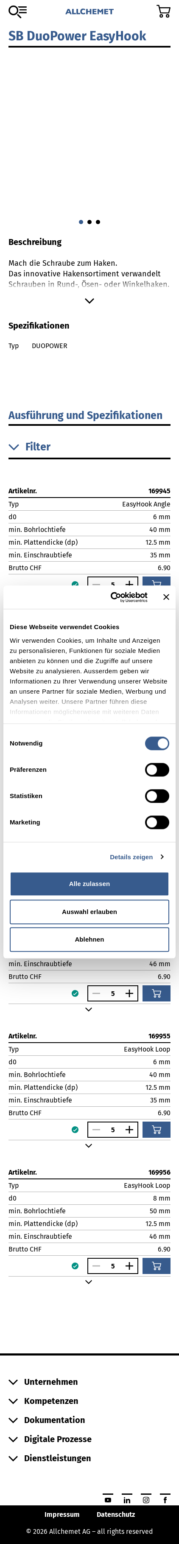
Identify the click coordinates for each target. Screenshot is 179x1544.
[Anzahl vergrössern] (131, 584)
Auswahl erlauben (89, 911)
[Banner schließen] (166, 597)
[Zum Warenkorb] (164, 11)
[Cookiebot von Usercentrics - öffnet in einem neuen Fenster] (112, 597)
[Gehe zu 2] (98, 222)
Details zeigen (131, 857)
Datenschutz (116, 1514)
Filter (29, 447)
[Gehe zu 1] (89, 222)
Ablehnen (89, 939)
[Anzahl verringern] (94, 584)
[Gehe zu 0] (81, 222)
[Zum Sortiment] (17, 12)
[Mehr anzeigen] (89, 301)
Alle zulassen (89, 883)
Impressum (62, 1514)
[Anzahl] (113, 585)
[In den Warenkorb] (157, 585)
